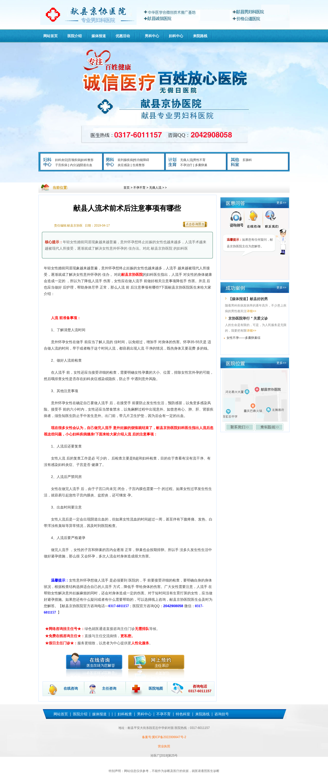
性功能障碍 (141, 160)
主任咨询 (109, 688)
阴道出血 (86, 165)
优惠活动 (123, 36)
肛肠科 (247, 160)
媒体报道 (98, 36)
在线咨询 (71, 688)
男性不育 (199, 160)
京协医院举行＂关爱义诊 (248, 318)
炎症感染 (124, 165)
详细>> (251, 311)
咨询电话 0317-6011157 (199, 688)
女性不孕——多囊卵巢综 (243, 338)
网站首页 (50, 36)
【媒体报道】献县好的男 (248, 299)
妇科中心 (176, 36)
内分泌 (74, 165)
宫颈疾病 (74, 160)
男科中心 (152, 36)
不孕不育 (139, 187)
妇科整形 (87, 160)
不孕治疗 (186, 165)
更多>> (281, 203)
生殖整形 (138, 165)
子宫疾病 (61, 165)
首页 (127, 187)
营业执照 (164, 746)
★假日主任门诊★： (61, 643)
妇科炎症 (61, 160)
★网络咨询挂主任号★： (65, 629)
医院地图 (156, 688)
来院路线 (200, 36)
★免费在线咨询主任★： (65, 636)
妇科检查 (125, 714)
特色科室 (183, 714)
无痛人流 (186, 160)
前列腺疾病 (125, 160)
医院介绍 (74, 36)
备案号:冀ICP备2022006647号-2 (164, 737)
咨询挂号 (221, 714)
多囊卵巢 (201, 165)
